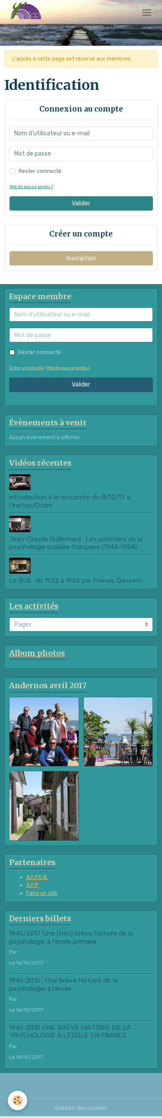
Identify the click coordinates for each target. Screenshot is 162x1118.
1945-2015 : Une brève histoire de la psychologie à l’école (63, 984)
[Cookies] (17, 1100)
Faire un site (41, 893)
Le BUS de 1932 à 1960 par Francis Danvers (75, 581)
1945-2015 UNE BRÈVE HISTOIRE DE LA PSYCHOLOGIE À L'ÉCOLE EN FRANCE (70, 1031)
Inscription (81, 258)
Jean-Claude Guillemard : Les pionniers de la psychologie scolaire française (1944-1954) (76, 543)
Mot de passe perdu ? (31, 186)
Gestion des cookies (81, 1108)
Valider (81, 203)
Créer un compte (26, 367)
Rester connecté (40, 171)
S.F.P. (32, 885)
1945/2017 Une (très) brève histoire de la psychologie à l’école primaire (71, 937)
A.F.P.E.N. (37, 877)
